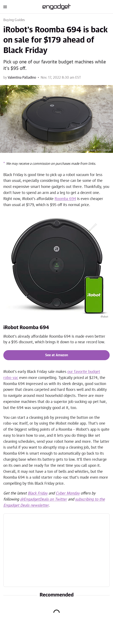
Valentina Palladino (22, 77)
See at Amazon (56, 355)
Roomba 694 (65, 199)
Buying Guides (14, 20)
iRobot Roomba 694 (26, 327)
